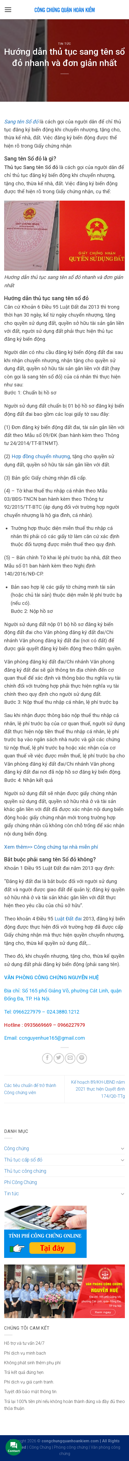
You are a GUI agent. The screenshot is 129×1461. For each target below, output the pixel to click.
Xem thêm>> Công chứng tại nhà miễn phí (51, 847)
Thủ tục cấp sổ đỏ (23, 1160)
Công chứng (16, 1148)
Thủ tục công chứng (25, 1171)
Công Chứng (40, 1447)
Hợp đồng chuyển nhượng (41, 456)
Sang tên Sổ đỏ (21, 121)
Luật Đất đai (68, 919)
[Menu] (8, 9)
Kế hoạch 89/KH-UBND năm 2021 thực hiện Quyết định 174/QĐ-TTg (98, 1089)
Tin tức (64, 44)
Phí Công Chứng (20, 1182)
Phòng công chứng (71, 1447)
